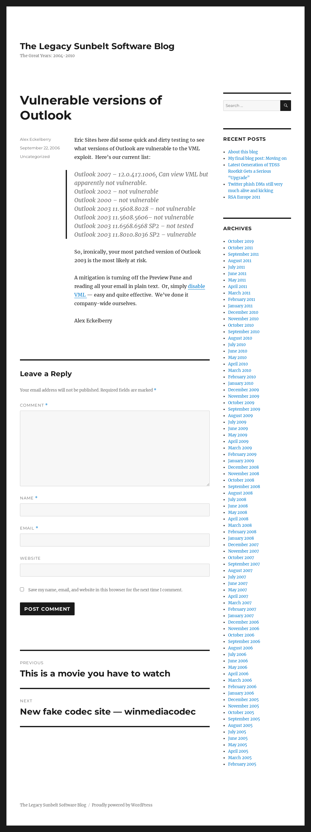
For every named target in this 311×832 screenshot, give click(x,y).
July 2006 (237, 654)
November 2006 (243, 628)
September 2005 (244, 719)
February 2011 (241, 299)
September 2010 (243, 331)
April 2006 (238, 673)
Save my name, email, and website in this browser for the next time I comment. (105, 590)
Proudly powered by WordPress (122, 805)
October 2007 (241, 557)
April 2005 (238, 751)
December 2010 (243, 312)
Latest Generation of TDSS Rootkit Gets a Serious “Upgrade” (254, 171)
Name (29, 498)
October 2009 (241, 402)
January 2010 (240, 383)
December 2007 (243, 544)
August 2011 (239, 260)
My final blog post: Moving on (257, 158)
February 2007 (242, 609)
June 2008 (238, 506)
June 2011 (237, 273)
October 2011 (240, 247)
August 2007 (240, 570)
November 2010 (243, 318)
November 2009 (243, 396)
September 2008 (244, 486)
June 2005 (238, 738)
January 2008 (241, 538)
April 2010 (238, 364)
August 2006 (240, 648)
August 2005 (240, 725)
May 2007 (237, 590)
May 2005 (237, 744)
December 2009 (243, 389)
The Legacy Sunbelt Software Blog (97, 46)
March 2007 (240, 602)
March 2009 (240, 448)
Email (29, 528)
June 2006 (238, 661)
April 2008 (238, 519)
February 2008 (242, 531)
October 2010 (241, 325)
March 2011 (239, 293)
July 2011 (236, 267)
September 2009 (244, 409)
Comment (34, 405)
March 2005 (240, 757)
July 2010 (237, 344)
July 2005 (237, 732)
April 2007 (238, 596)
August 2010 (240, 338)
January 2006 (241, 693)
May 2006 (237, 667)
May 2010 (237, 357)
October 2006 (241, 635)
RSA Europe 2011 (244, 197)
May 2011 (237, 280)
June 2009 (238, 428)
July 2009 (237, 422)
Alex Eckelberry (35, 139)
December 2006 (243, 622)
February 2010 (242, 377)
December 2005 (243, 699)
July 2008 (237, 499)
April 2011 (237, 286)
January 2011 (240, 306)
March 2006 (240, 680)
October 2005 (241, 712)
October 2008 (241, 480)
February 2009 (242, 454)
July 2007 (237, 577)
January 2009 (241, 460)
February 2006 (242, 686)
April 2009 (238, 441)
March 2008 (240, 525)
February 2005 (242, 764)
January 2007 (241, 615)
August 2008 (240, 493)
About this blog (243, 152)
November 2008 (243, 473)
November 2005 (243, 706)
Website (30, 558)
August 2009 (240, 415)
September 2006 (244, 641)
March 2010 (239, 370)
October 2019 (241, 241)
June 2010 (237, 351)
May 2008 (237, 512)
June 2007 (238, 583)
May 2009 (237, 435)
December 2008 (243, 467)
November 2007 (243, 551)
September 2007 (244, 564)
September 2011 (243, 254)
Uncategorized (35, 156)
